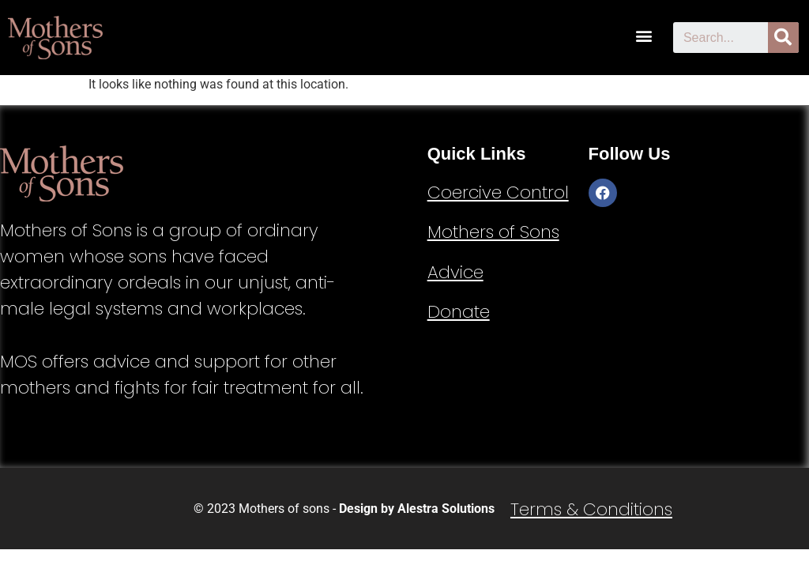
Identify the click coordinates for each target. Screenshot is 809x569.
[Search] (783, 37)
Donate (458, 312)
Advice (455, 272)
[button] (644, 35)
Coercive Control (498, 192)
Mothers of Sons (493, 232)
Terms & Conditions (591, 509)
